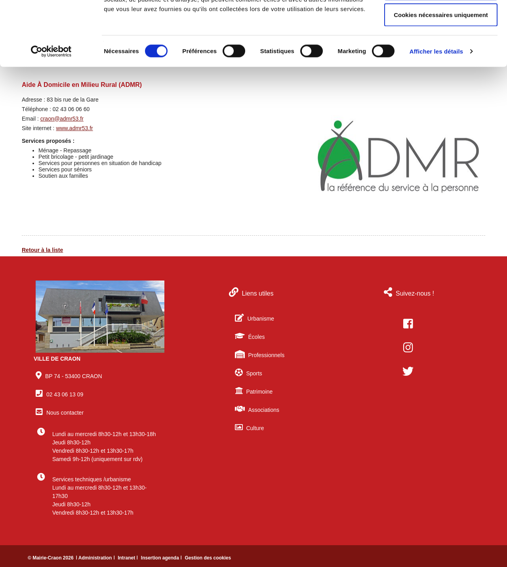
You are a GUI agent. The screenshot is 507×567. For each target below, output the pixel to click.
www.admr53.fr (74, 128)
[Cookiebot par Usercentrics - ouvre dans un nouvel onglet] (51, 109)
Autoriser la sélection (441, 47)
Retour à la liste (42, 250)
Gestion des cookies (208, 558)
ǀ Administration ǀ (96, 558)
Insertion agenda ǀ (162, 558)
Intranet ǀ (128, 558)
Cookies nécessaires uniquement (441, 72)
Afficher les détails (436, 109)
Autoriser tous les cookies (441, 20)
